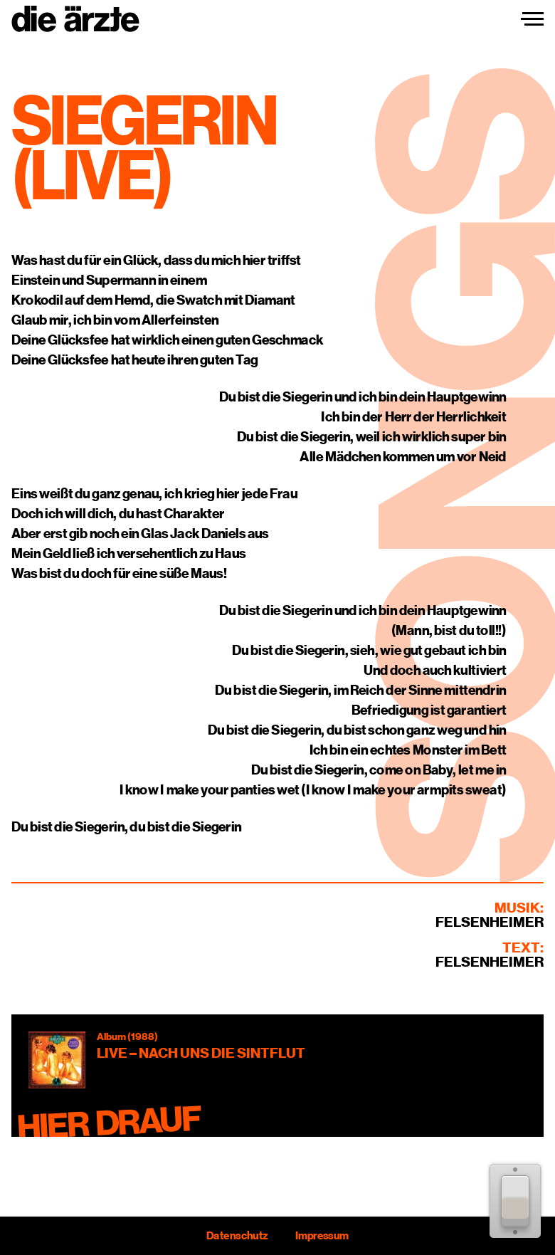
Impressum (322, 1235)
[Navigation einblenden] (532, 19)
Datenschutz (237, 1235)
